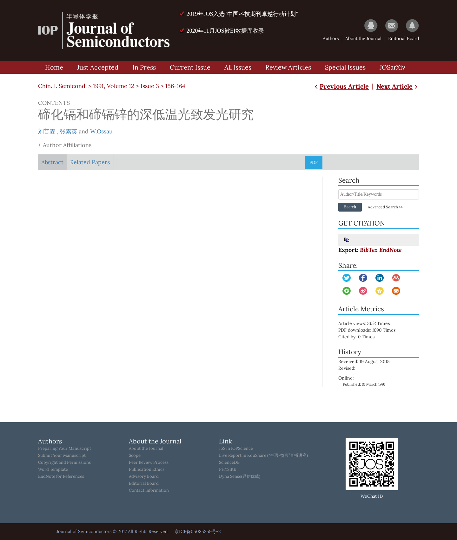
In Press (144, 67)
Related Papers (90, 162)
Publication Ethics (146, 469)
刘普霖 (46, 131)
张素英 (68, 131)
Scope (135, 455)
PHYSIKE (227, 469)
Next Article (397, 86)
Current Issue (190, 67)
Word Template (53, 469)
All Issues (237, 67)
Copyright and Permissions (64, 462)
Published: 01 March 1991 (364, 384)
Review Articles (288, 67)
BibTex (369, 249)
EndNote (390, 249)
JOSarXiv (392, 67)
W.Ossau (101, 131)
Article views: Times (368, 323)
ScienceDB (229, 462)
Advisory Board (144, 476)
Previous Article (341, 86)
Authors (331, 38)
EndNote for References (61, 476)
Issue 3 (150, 86)
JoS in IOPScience (236, 448)
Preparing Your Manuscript (64, 448)
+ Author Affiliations (64, 145)
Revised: (346, 368)
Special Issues (345, 67)
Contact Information (149, 490)
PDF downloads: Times (371, 330)
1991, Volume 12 (113, 86)
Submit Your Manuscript (62, 455)
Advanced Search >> (385, 207)
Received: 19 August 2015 (364, 361)
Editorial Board (403, 38)
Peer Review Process (149, 462)
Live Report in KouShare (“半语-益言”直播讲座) (263, 455)
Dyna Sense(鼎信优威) (239, 476)
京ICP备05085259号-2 (198, 531)
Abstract (52, 162)
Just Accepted (97, 67)
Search (350, 207)
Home (54, 67)
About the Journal (363, 38)
